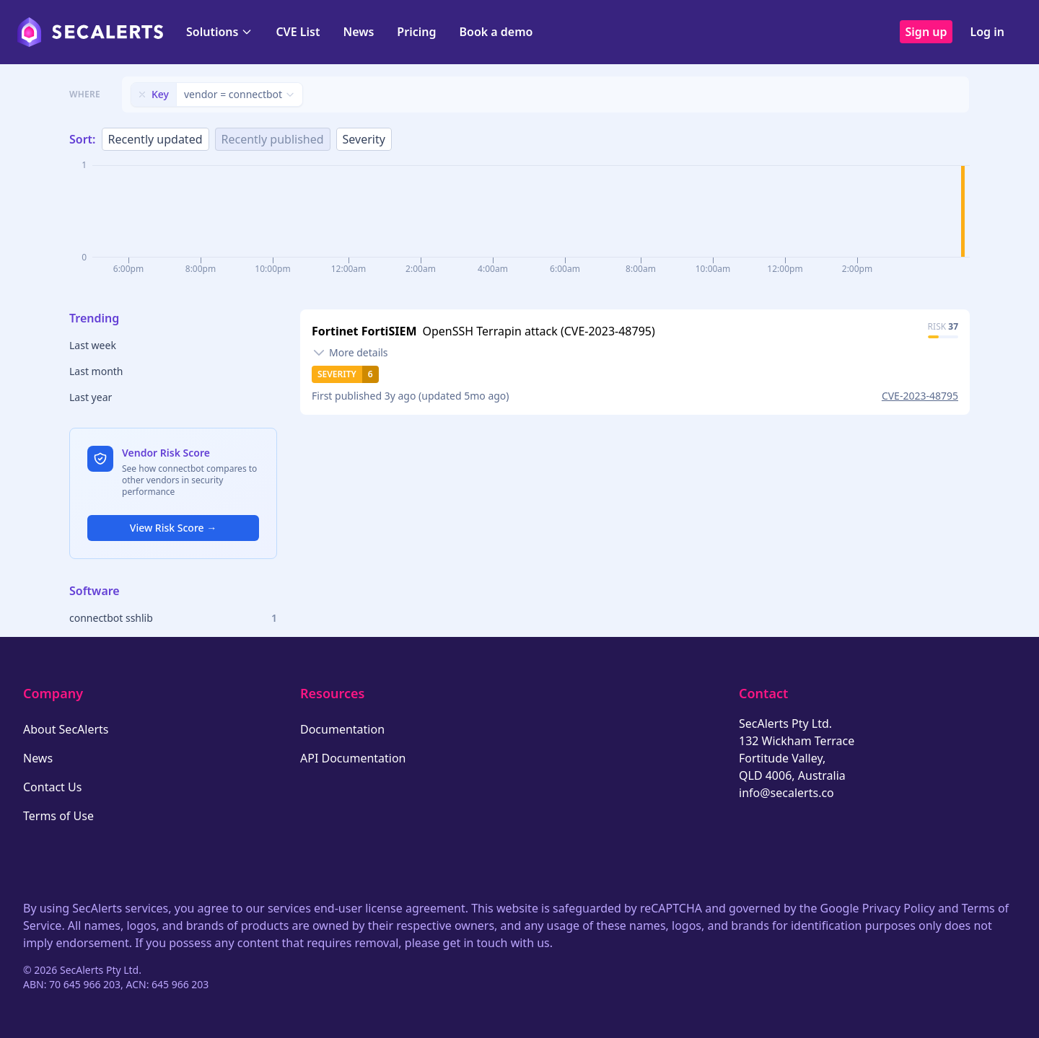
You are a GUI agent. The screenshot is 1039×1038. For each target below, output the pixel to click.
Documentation (342, 729)
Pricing (416, 32)
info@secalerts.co (786, 793)
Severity (364, 139)
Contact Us (52, 787)
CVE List (298, 32)
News (358, 32)
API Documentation (353, 758)
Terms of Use (58, 816)
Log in (987, 32)
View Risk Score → (173, 528)
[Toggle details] (350, 353)
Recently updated (155, 139)
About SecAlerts (65, 729)
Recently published (273, 139)
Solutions (219, 32)
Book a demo (495, 32)
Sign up (926, 32)
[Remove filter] (142, 94)
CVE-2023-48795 (920, 396)
